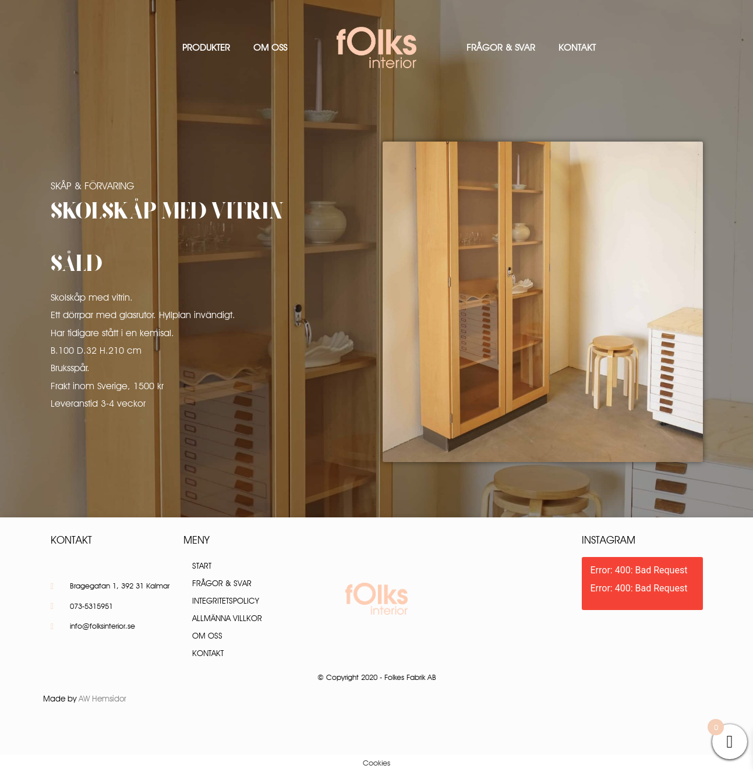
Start (201, 565)
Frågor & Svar (500, 47)
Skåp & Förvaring (92, 186)
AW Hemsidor (102, 698)
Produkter (206, 47)
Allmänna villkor (227, 618)
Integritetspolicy (225, 600)
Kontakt (577, 47)
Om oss (270, 47)
